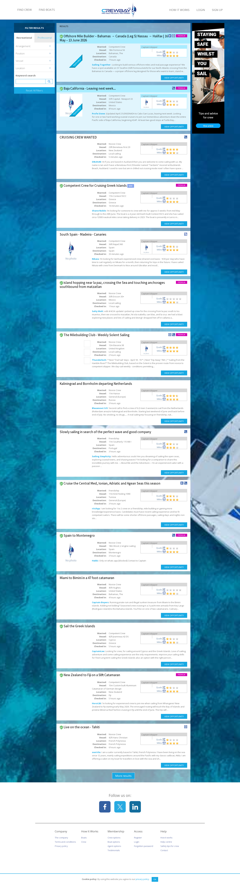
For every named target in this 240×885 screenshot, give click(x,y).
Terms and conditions (65, 841)
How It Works (179, 10)
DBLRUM (96, 161)
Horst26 (96, 703)
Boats (84, 837)
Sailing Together (101, 64)
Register (138, 837)
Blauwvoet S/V (100, 408)
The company (61, 837)
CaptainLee (98, 651)
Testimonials (114, 850)
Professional (45, 37)
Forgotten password (143, 846)
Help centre (166, 841)
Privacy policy (61, 846)
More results (123, 776)
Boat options (114, 841)
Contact (164, 850)
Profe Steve (98, 113)
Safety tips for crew (169, 846)
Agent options (114, 846)
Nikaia (95, 258)
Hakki (95, 560)
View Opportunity (174, 77)
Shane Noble (99, 210)
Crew (83, 841)
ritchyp (96, 508)
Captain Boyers (100, 602)
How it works (166, 837)
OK (154, 879)
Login (200, 10)
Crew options (114, 837)
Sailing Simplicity (101, 456)
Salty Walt (97, 311)
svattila (96, 752)
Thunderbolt (99, 359)
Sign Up (217, 10)
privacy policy (142, 879)
